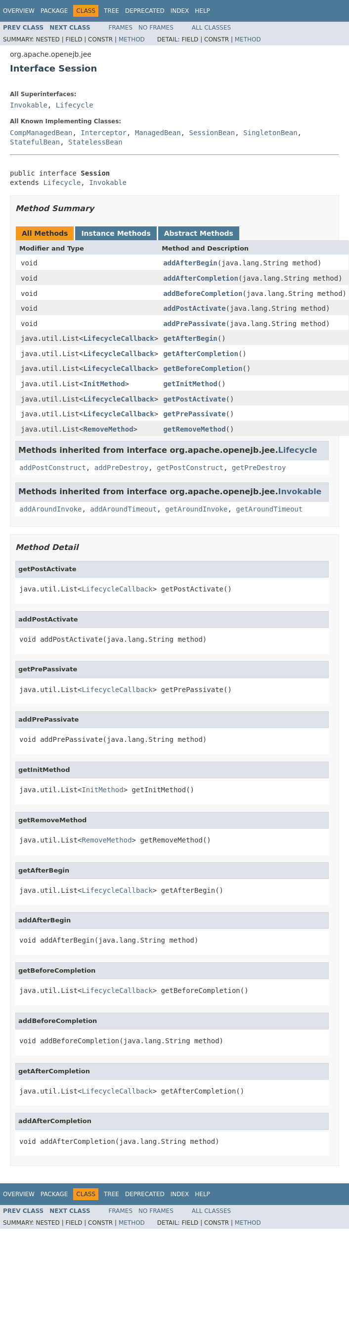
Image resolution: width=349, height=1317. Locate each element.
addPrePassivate (194, 324)
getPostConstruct (190, 468)
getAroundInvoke (196, 509)
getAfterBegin (190, 338)
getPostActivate (194, 399)
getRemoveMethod (194, 429)
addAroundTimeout (123, 509)
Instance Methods (115, 233)
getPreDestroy (259, 468)
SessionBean (212, 133)
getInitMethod (190, 384)
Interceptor (104, 133)
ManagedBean (158, 133)
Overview (19, 10)
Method (132, 39)
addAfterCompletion (200, 278)
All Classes (211, 27)
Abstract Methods (198, 233)
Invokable (28, 105)
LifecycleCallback (118, 338)
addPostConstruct (52, 468)
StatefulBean (35, 142)
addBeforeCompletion (202, 293)
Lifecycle (74, 105)
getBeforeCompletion (202, 368)
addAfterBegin (190, 263)
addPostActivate (194, 308)
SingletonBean (270, 133)
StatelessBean (95, 142)
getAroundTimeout (269, 509)
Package (54, 10)
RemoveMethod (108, 429)
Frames (121, 27)
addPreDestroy (121, 468)
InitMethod (104, 384)
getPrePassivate (194, 414)
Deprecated (145, 10)
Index (180, 10)
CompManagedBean (41, 133)
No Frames (156, 27)
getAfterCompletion (200, 354)
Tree (111, 10)
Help (202, 10)
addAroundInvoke (50, 509)
